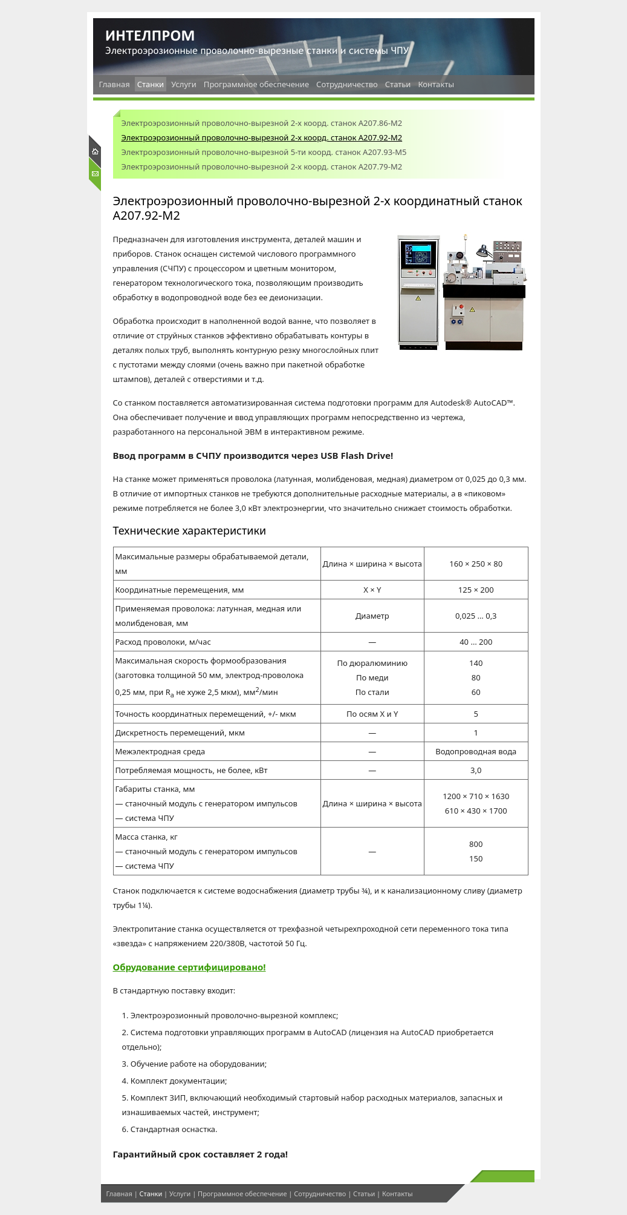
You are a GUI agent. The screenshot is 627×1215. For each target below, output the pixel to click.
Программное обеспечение (256, 84)
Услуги (184, 84)
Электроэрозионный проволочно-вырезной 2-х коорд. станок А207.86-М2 (262, 122)
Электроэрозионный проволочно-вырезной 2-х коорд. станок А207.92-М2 (262, 137)
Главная (114, 84)
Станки (150, 84)
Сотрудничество (347, 84)
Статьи (398, 84)
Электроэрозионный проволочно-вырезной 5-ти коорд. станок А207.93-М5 (264, 152)
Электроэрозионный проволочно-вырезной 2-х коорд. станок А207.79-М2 (262, 166)
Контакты (436, 84)
